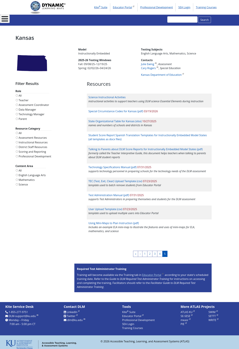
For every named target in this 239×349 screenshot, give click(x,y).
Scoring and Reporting (32, 150)
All (20, 94)
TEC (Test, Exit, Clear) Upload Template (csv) (115, 179)
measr (186, 318)
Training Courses (206, 7)
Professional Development (156, 7)
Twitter (72, 314)
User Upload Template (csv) (105, 207)
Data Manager (27, 108)
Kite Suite (100, 7)
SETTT (213, 314)
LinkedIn (73, 310)
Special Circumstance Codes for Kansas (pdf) (115, 109)
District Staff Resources (33, 145)
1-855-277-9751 (18, 310)
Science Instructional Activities (107, 95)
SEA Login (184, 7)
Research (126, 19)
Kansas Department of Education (162, 73)
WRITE (213, 318)
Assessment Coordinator (34, 103)
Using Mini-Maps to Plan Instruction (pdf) (113, 221)
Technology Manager (31, 112)
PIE (184, 322)
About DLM (39, 19)
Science (23, 182)
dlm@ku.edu (76, 318)
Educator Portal (124, 7)
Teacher (24, 98)
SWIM (213, 310)
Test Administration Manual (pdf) (108, 193)
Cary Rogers (150, 66)
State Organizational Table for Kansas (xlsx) (115, 119)
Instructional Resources (95, 19)
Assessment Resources (33, 136)
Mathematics (27, 178)
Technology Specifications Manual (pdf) (112, 165)
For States (62, 19)
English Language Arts (32, 173)
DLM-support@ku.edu (24, 314)
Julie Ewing (149, 62)
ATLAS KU (188, 310)
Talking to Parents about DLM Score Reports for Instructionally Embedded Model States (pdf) (145, 147)
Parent (23, 117)
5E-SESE (187, 314)
